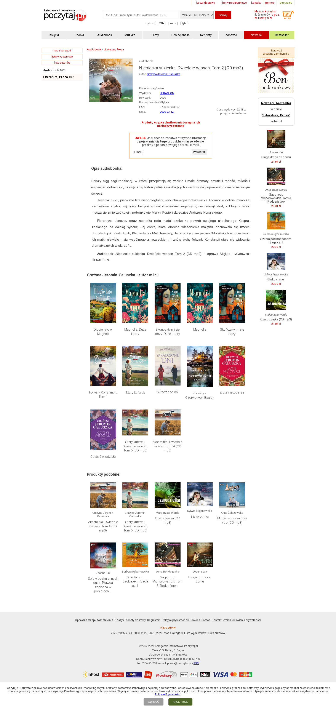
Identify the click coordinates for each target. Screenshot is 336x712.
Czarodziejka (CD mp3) (167, 520)
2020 (159, 633)
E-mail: (138, 152)
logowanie (285, 2)
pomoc (269, 2)
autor (173, 23)
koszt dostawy (205, 2)
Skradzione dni (167, 392)
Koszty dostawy (136, 620)
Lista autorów (216, 633)
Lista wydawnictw (195, 633)
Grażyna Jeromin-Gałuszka (163, 74)
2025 (121, 633)
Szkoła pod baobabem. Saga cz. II (135, 581)
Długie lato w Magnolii (103, 332)
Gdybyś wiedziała (103, 457)
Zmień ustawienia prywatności (242, 620)
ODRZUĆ (153, 701)
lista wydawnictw (62, 56)
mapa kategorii (62, 50)
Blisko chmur (199, 516)
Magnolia (199, 329)
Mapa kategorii (173, 633)
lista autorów (62, 62)
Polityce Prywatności (168, 694)
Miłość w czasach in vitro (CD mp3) (232, 520)
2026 (114, 633)
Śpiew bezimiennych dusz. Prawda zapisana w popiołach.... (103, 585)
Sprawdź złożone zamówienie (276, 52)
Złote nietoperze (232, 392)
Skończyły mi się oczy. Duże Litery (167, 332)
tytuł (184, 23)
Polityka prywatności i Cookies (181, 620)
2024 (129, 633)
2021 (152, 633)
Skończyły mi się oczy (232, 332)
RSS (196, 663)
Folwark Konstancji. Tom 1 (103, 394)
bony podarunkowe (234, 2)
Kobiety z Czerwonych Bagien (199, 395)
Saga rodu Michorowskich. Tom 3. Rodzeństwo (167, 581)
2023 (137, 633)
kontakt (256, 2)
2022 (144, 633)
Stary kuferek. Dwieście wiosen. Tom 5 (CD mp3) (135, 446)
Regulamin (153, 620)
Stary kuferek (135, 393)
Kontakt (217, 620)
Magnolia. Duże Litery (135, 332)
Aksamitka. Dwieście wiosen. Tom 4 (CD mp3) (167, 446)
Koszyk (119, 620)
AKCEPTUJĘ (180, 701)
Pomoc (206, 620)
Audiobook (51, 70)
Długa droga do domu (199, 579)
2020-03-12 (167, 111)
